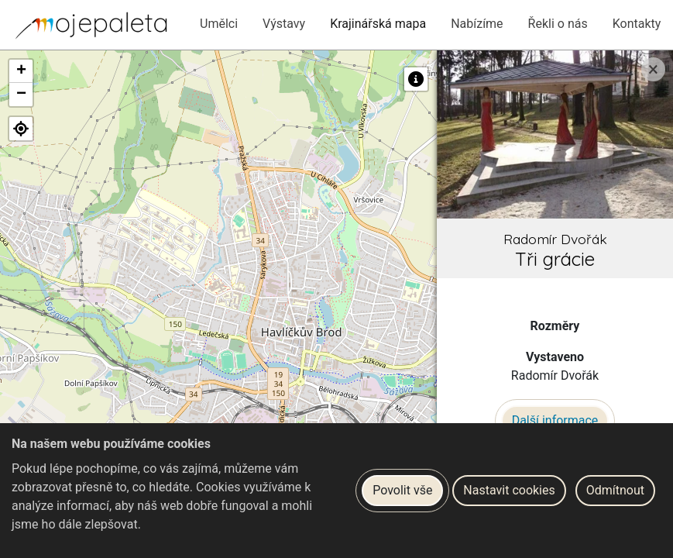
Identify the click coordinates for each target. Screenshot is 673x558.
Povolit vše (402, 490)
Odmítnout (615, 490)
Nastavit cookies (509, 490)
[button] (21, 71)
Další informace (555, 420)
